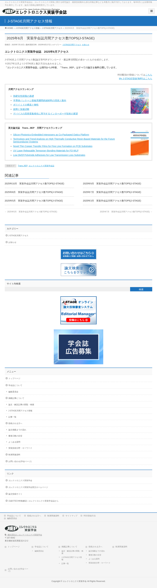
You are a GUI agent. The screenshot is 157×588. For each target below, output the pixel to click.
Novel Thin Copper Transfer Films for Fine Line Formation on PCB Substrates (53, 146)
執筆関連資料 (14, 455)
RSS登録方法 (90, 516)
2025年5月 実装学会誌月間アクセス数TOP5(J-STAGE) (34, 200)
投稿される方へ (15, 423)
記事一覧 (12, 417)
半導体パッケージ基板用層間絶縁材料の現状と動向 (39, 100)
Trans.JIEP (22, 166)
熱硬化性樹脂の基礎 (23, 96)
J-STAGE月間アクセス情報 (20, 411)
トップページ (14, 378)
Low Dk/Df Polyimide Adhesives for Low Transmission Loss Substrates (49, 155)
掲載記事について (16, 398)
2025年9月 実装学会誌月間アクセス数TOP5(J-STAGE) (112, 183)
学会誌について (15, 385)
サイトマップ (71, 516)
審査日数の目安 (15, 436)
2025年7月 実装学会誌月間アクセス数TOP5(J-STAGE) (112, 192)
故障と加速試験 (21, 109)
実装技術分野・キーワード (20, 448)
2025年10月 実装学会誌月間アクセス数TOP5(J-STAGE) (34, 183)
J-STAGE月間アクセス (72, 45)
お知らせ (85, 45)
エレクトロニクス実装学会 (20, 480)
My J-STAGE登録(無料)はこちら (135, 78)
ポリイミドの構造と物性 (26, 104)
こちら (148, 74)
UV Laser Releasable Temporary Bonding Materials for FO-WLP (46, 150)
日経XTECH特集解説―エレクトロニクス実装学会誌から (33, 501)
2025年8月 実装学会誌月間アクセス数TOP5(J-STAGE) (34, 192)
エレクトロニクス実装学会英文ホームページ (28, 487)
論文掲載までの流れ (17, 430)
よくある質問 (14, 442)
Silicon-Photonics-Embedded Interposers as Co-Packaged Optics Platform (51, 134)
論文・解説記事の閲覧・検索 (21, 404)
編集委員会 (13, 392)
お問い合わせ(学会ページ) (19, 461)
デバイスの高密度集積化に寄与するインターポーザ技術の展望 (45, 113)
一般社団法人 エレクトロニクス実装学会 (24, 535)
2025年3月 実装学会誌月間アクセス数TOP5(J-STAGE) (112, 200)
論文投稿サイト (15, 494)
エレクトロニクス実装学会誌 (41, 166)
